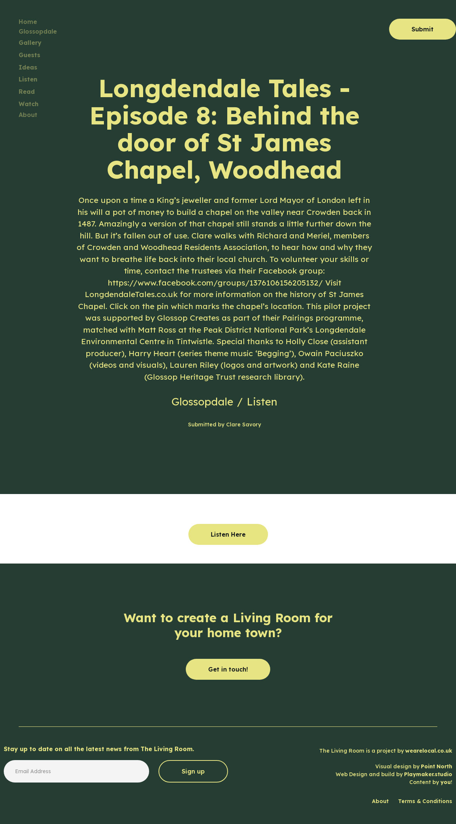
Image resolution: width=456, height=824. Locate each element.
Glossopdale (38, 31)
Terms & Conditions (425, 801)
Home (28, 22)
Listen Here (228, 534)
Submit (423, 29)
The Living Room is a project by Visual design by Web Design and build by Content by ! (385, 766)
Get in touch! (228, 669)
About (28, 115)
